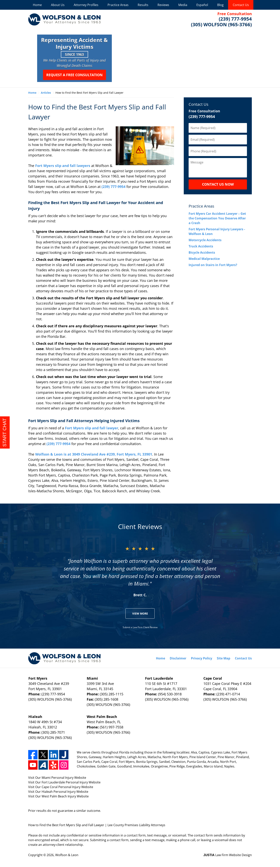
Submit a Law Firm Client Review (140, 627)
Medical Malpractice (204, 259)
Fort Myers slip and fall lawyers (63, 165)
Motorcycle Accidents (205, 240)
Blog (220, 5)
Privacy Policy (201, 658)
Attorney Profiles (86, 5)
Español (202, 5)
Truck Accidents (201, 246)
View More (140, 613)
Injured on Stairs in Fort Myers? (213, 265)
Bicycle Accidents (202, 252)
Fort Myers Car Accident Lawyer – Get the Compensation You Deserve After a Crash (217, 218)
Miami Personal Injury (58, 777)
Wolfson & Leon (66, 855)
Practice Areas (118, 5)
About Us (58, 5)
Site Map (223, 658)
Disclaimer (178, 658)
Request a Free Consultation (74, 74)
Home (37, 5)
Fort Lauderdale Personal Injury (65, 782)
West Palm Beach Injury (59, 796)
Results (143, 5)
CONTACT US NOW (218, 184)
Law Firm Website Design (227, 855)
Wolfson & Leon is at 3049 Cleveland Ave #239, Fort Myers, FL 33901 (93, 454)
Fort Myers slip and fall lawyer (91, 428)
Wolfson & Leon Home (64, 19)
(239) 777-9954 (114, 186)
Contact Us (241, 5)
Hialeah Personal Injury (59, 791)
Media (182, 5)
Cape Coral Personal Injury (61, 787)
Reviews (163, 5)
